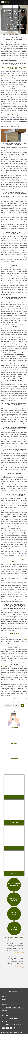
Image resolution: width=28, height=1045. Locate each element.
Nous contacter (5, 1015)
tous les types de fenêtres (7, 75)
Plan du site (4, 1010)
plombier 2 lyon (18, 1032)
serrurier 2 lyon (11, 1032)
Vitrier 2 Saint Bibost (7, 666)
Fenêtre (3, 1001)
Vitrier (3, 994)
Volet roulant (4, 1004)
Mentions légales (5, 1012)
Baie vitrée (4, 999)
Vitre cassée (4, 996)
